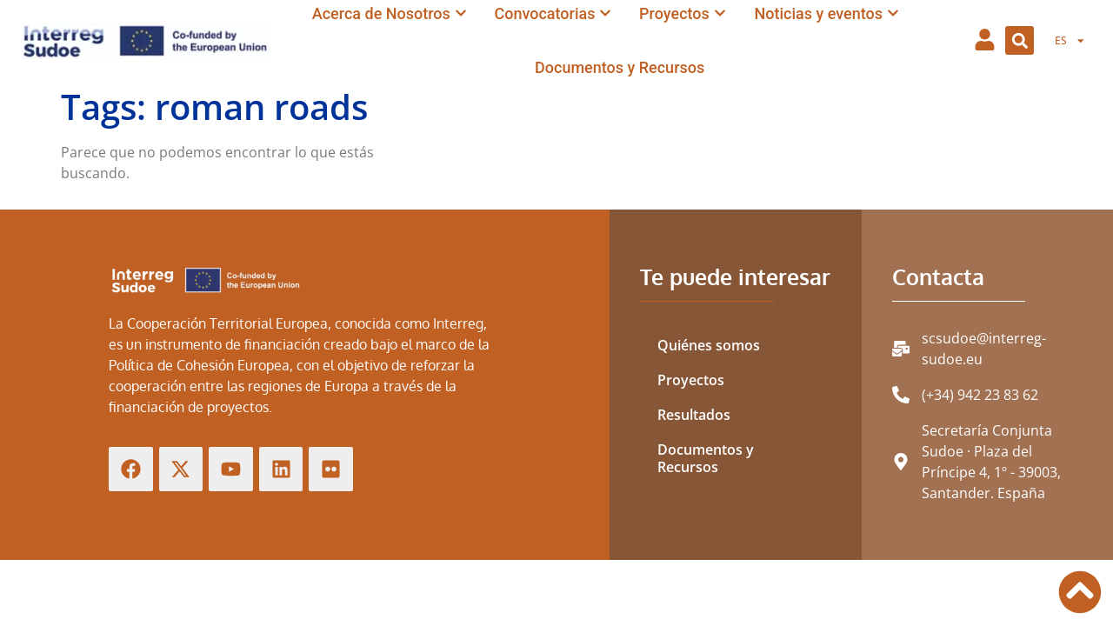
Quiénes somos (708, 345)
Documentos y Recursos (705, 458)
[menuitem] (1070, 41)
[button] (1019, 40)
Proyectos (690, 380)
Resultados (693, 414)
